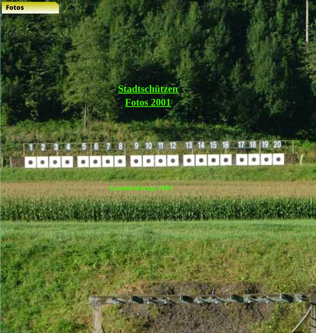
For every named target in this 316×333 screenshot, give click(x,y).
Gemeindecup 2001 (141, 187)
